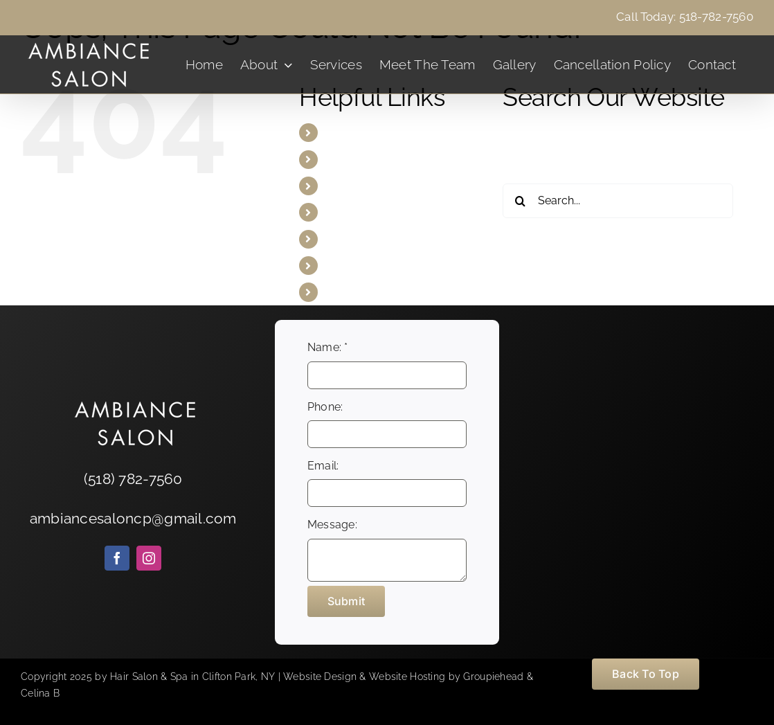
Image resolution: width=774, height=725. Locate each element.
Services (347, 186)
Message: (332, 524)
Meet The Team (366, 212)
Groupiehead (493, 676)
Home (341, 132)
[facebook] (117, 558)
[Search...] (618, 201)
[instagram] (148, 558)
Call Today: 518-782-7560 (684, 17)
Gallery (344, 239)
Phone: (325, 406)
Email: (323, 465)
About (341, 159)
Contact (346, 291)
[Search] (520, 201)
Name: (327, 347)
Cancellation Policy (375, 265)
